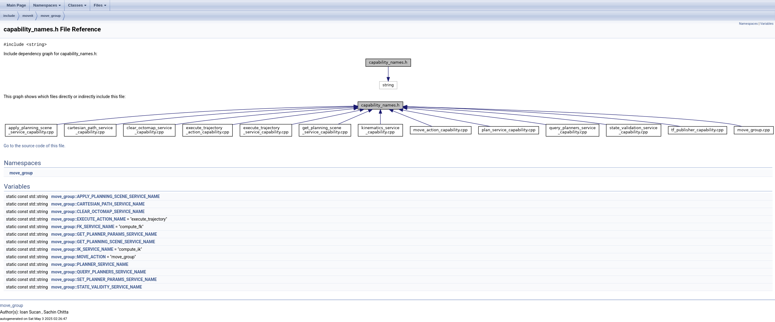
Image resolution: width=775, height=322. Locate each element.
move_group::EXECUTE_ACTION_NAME (88, 219)
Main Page (16, 5)
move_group (51, 16)
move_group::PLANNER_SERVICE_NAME (89, 264)
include (9, 16)
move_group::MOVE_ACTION (78, 256)
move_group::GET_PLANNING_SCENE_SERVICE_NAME (103, 241)
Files (100, 5)
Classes (77, 5)
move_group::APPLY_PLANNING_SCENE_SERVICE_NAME (105, 196)
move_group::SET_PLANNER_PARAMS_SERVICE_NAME (104, 279)
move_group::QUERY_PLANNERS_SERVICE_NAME (98, 271)
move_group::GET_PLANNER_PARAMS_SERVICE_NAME (104, 234)
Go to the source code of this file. (34, 145)
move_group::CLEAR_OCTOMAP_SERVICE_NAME (98, 211)
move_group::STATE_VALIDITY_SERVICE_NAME (96, 287)
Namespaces (47, 5)
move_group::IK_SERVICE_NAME (82, 249)
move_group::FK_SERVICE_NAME (82, 226)
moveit (28, 16)
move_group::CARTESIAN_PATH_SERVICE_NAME (98, 204)
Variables (766, 24)
